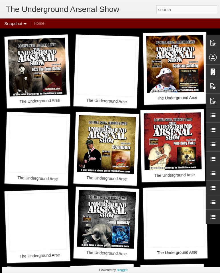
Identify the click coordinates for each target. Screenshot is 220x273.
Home (39, 23)
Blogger (122, 270)
